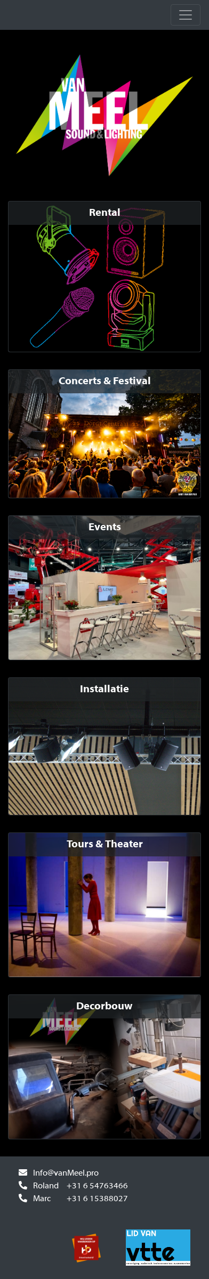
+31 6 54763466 (97, 1186)
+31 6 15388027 (97, 1199)
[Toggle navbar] (185, 15)
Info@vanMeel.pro (66, 1173)
